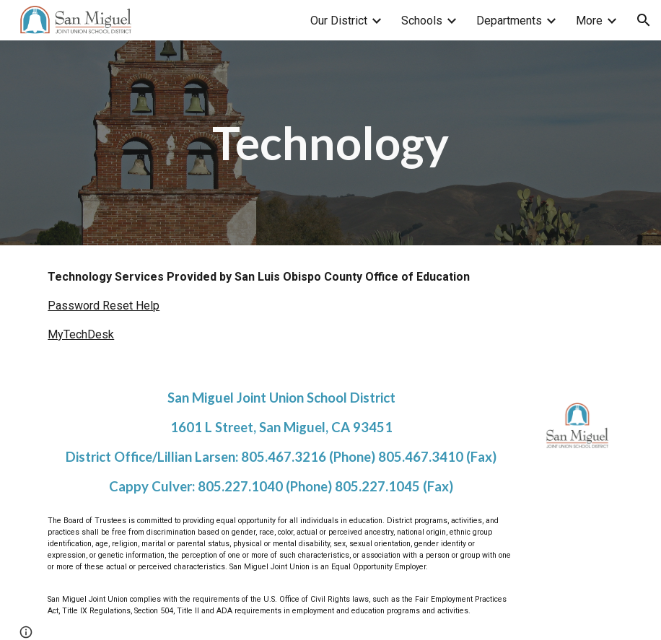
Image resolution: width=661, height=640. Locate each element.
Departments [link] (509, 20)
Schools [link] (421, 20)
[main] (330, 142)
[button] (643, 20)
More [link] (589, 20)
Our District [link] (338, 20)
